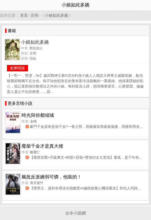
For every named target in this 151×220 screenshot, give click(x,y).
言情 (34, 15)
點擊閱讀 (17, 68)
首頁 (24, 15)
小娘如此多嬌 (56, 15)
